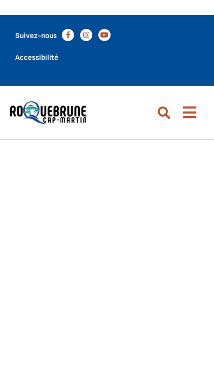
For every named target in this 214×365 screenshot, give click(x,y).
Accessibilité (36, 57)
